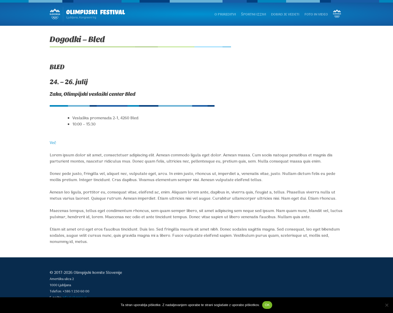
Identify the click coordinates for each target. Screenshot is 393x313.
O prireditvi (225, 15)
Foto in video (316, 15)
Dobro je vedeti (285, 15)
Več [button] (53, 143)
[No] (386, 305)
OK (267, 305)
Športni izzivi (253, 15)
